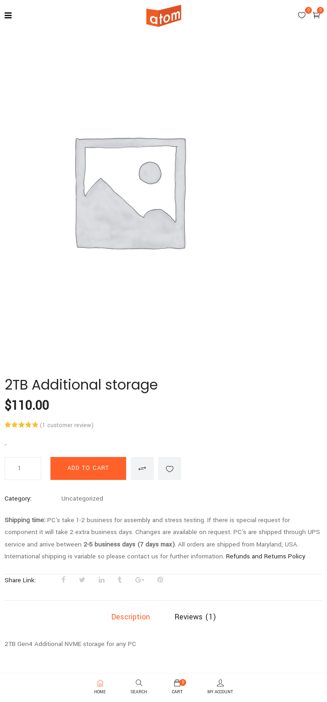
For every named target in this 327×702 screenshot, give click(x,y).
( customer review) (67, 425)
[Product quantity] (23, 468)
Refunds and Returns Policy (265, 556)
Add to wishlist (169, 468)
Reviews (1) (195, 617)
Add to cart (88, 468)
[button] (316, 15)
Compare (142, 468)
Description (130, 617)
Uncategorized (82, 498)
